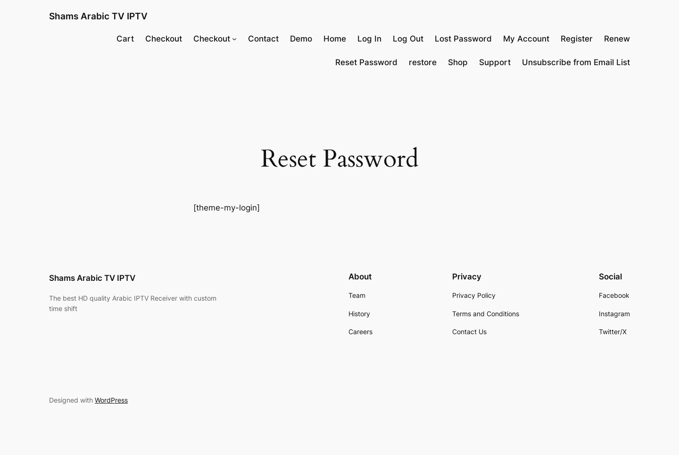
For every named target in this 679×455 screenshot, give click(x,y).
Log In (369, 38)
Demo (301, 38)
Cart (125, 38)
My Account (526, 38)
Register (577, 38)
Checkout (163, 38)
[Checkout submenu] (234, 38)
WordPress (111, 400)
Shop (458, 62)
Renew (617, 38)
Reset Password (366, 62)
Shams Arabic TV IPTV (98, 16)
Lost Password (463, 38)
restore (423, 62)
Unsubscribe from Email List (576, 62)
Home (334, 38)
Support (495, 62)
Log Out (408, 38)
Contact (263, 38)
